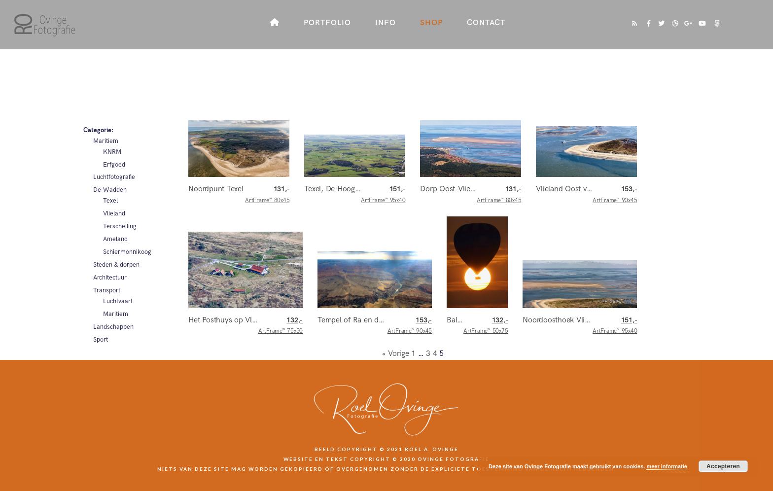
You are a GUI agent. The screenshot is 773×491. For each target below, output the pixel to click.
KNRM (112, 152)
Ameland (115, 239)
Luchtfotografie (114, 177)
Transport (106, 290)
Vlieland (114, 213)
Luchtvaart (118, 301)
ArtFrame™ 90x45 (615, 194)
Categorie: (98, 130)
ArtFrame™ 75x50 (280, 325)
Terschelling (120, 226)
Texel (110, 201)
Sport (100, 340)
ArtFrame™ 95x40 (383, 194)
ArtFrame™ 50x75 (485, 325)
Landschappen (113, 327)
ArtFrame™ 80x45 (267, 194)
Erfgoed (114, 165)
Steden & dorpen (116, 265)
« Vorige (395, 353)
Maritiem (105, 141)
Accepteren (723, 466)
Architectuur (110, 277)
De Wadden (110, 190)
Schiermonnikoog (127, 252)
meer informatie (666, 466)
